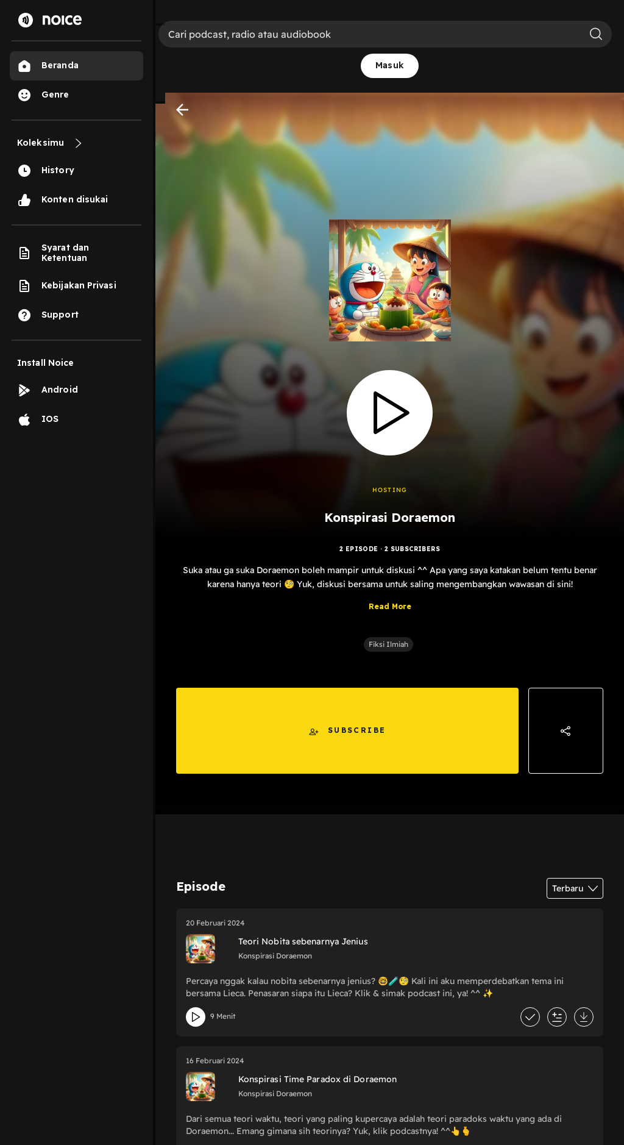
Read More (390, 606)
